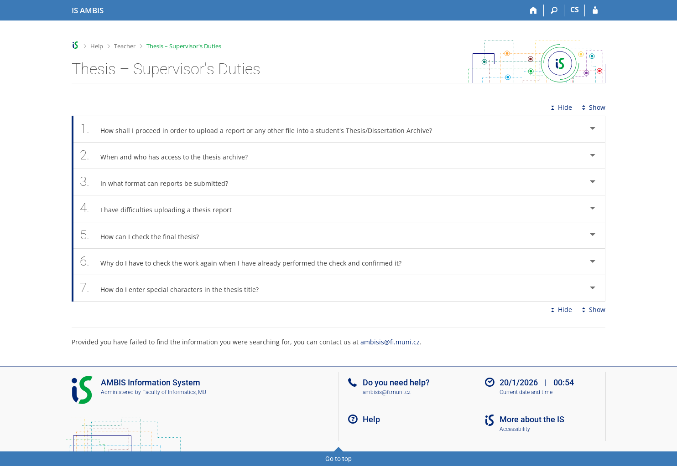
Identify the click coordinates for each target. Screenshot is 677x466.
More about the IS (532, 419)
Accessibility (515, 429)
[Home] (533, 10)
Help (96, 46)
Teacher (124, 46)
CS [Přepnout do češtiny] (574, 10)
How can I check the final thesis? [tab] (144, 235)
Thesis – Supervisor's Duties (183, 46)
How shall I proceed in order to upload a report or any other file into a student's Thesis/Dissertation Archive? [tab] (261, 129)
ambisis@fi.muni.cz (390, 342)
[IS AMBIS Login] (595, 10)
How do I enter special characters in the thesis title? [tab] (174, 288)
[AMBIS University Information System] (88, 10)
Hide (560, 107)
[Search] (554, 10)
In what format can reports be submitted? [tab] (159, 182)
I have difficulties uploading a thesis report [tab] (161, 208)
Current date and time (526, 392)
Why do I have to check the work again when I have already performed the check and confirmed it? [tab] (245, 262)
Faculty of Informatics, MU (174, 392)
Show (592, 107)
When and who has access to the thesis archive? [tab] (169, 156)
